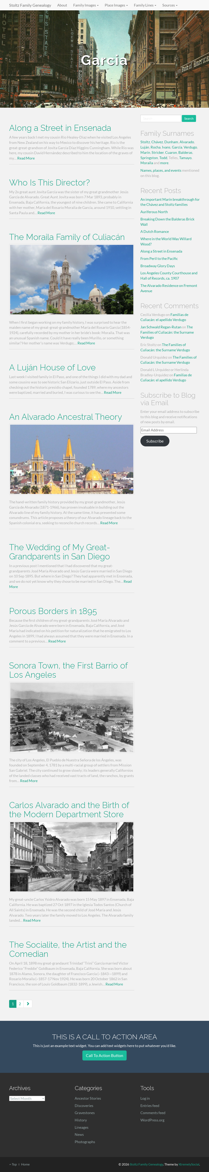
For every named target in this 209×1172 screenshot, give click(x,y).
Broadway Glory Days (157, 266)
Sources (170, 5)
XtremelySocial (189, 1164)
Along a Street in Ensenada (60, 128)
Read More (26, 158)
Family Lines (145, 5)
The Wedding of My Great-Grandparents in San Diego (59, 551)
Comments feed (152, 1112)
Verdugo (190, 147)
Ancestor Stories (88, 1098)
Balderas (185, 152)
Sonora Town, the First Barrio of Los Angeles (68, 670)
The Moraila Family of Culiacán (67, 237)
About (62, 5)
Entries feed (149, 1105)
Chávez (157, 142)
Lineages (81, 1127)
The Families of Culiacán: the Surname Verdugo (167, 332)
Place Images (116, 5)
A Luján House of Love (52, 367)
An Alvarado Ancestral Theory (65, 417)
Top (13, 1164)
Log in (145, 1098)
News (79, 1134)
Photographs (85, 1141)
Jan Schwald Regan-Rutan (160, 327)
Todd (163, 157)
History (81, 1120)
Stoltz (145, 142)
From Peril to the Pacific (159, 258)
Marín (145, 152)
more (164, 163)
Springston (149, 157)
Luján (144, 147)
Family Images (86, 5)
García (177, 147)
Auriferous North (154, 211)
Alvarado (187, 142)
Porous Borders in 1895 (53, 611)
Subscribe (155, 440)
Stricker (158, 152)
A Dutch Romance (154, 231)
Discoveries (84, 1105)
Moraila (146, 163)
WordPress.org (152, 1120)
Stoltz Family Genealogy (30, 5)
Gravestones (85, 1112)
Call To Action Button (104, 1055)
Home (25, 1164)
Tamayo (185, 157)
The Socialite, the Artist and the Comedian (68, 949)
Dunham (171, 142)
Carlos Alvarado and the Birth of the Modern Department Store (69, 809)
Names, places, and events (160, 170)
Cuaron (171, 152)
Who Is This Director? (49, 183)
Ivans (166, 147)
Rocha (156, 147)
